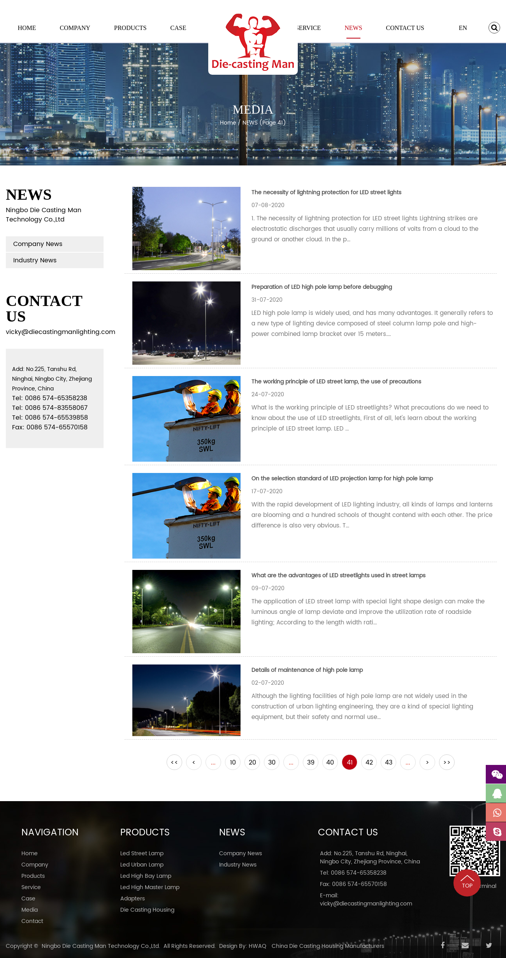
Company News (37, 244)
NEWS (353, 28)
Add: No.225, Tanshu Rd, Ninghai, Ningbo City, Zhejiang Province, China (370, 857)
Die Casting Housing (147, 910)
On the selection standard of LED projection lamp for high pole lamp (342, 478)
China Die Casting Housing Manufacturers (328, 946)
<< (174, 763)
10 (233, 763)
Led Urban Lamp (141, 865)
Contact (32, 921)
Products (130, 28)
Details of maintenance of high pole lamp (307, 670)
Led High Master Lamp (149, 887)
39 (310, 763)
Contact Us (405, 28)
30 (272, 763)
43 (388, 763)
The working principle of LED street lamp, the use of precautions (336, 381)
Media (29, 910)
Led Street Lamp (141, 853)
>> (447, 763)
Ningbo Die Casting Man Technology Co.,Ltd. (101, 946)
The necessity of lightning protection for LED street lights (326, 192)
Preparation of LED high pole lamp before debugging (321, 287)
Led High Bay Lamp (145, 876)
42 (369, 763)
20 (252, 763)
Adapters (132, 899)
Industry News (34, 260)
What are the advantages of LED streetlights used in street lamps (338, 575)
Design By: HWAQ (242, 946)
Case (178, 28)
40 (330, 763)
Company (75, 28)
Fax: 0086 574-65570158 (353, 884)
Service (308, 28)
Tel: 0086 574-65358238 (353, 873)
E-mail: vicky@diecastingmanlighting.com (366, 899)
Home (27, 28)
